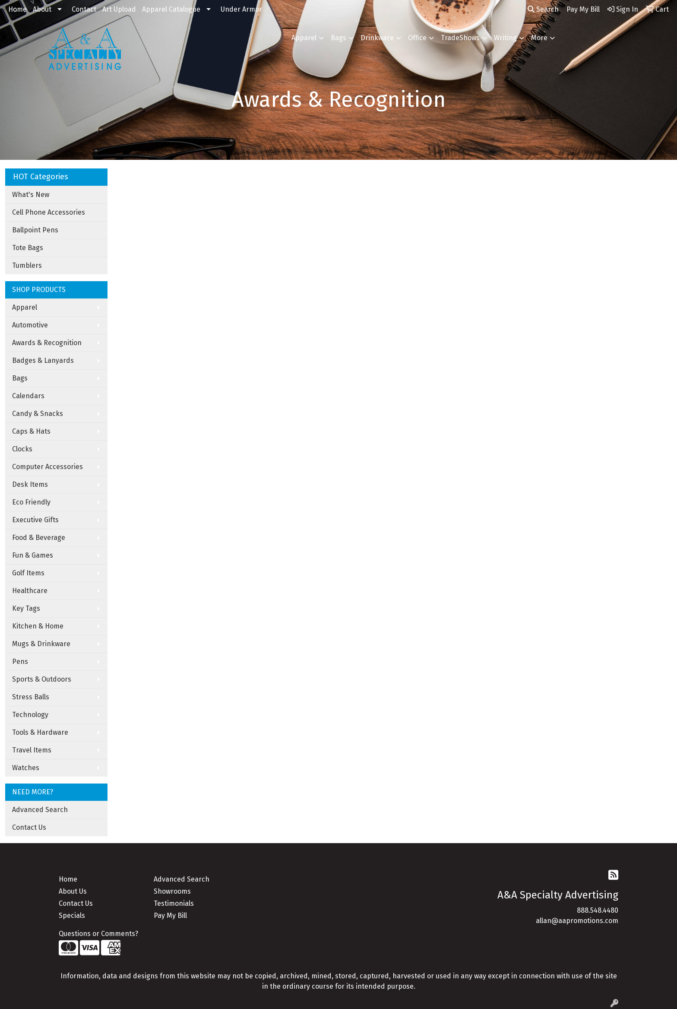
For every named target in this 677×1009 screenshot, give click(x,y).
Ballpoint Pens (35, 230)
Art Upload (119, 9)
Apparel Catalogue (171, 9)
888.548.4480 (597, 910)
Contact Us (29, 827)
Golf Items (28, 573)
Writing (505, 38)
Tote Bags (27, 248)
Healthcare (29, 591)
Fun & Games (32, 555)
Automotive (30, 325)
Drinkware (377, 38)
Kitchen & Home (37, 626)
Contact (84, 9)
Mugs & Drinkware (41, 644)
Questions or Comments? (98, 934)
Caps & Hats (31, 431)
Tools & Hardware (40, 732)
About (42, 9)
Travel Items (31, 750)
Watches (25, 768)
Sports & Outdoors (41, 679)
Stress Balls (30, 697)
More (539, 38)
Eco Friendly (31, 502)
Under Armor (241, 9)
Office (417, 38)
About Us (73, 891)
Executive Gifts (35, 520)
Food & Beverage (38, 537)
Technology (30, 715)
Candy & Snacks (37, 413)
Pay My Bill (170, 915)
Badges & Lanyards (43, 360)
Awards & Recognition (47, 343)
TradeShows (460, 38)
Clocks (22, 449)
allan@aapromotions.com (577, 921)
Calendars (28, 396)
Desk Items (30, 484)
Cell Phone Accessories (48, 212)
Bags (338, 38)
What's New (30, 194)
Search (543, 9)
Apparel (303, 38)
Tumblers (27, 265)
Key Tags (26, 608)
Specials (72, 915)
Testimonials (174, 903)
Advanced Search (40, 810)
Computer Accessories (47, 467)
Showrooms (172, 891)
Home (17, 9)
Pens (20, 661)
